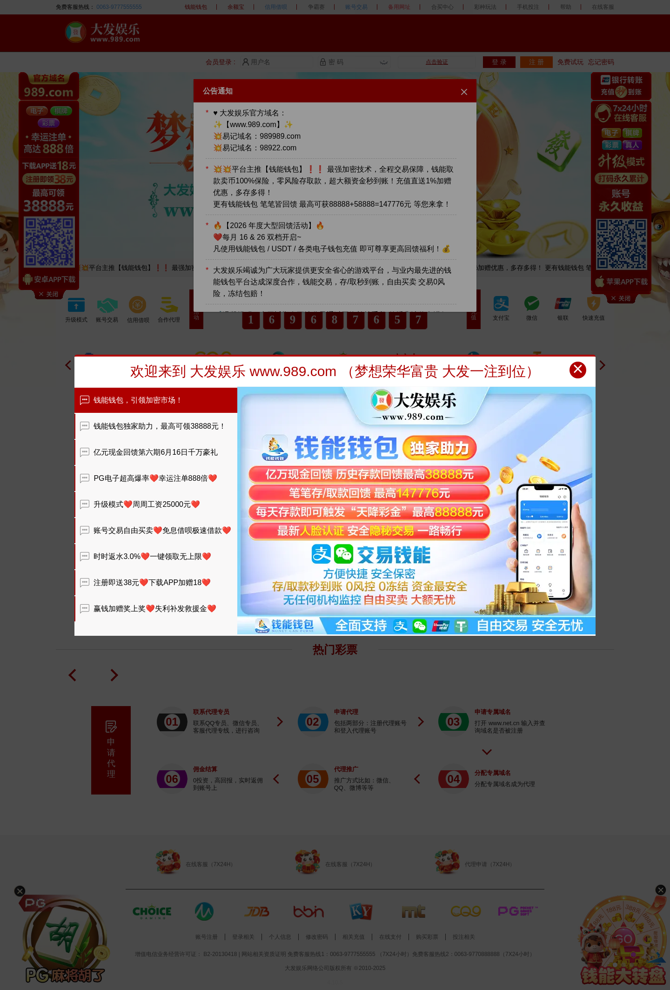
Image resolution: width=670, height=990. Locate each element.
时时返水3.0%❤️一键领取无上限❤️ (145, 556)
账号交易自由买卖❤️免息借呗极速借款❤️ (155, 530)
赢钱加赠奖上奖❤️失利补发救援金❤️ (148, 609)
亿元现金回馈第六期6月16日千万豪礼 (149, 452)
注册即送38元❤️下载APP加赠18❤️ (145, 582)
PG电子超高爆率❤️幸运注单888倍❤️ (148, 478)
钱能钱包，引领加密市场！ (131, 400)
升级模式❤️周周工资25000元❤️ (140, 504)
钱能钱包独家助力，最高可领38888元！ (153, 426)
